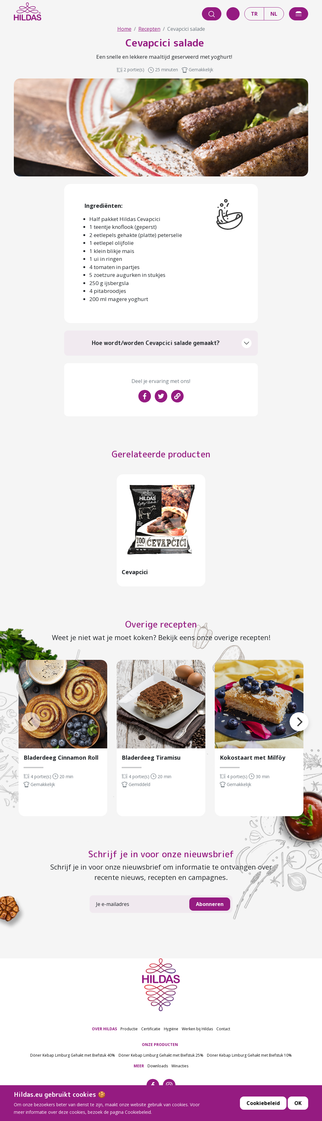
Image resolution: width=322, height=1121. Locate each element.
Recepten (149, 28)
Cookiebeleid (263, 1104)
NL (273, 14)
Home (124, 28)
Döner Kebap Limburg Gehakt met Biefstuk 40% (72, 1057)
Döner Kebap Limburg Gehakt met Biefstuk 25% (161, 1057)
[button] (289, 716)
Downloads (157, 1067)
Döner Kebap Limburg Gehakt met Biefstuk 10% (249, 1057)
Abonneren (210, 906)
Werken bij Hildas (197, 1030)
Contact (223, 1030)
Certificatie (150, 1030)
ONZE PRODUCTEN (160, 1046)
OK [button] (298, 1104)
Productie (129, 1030)
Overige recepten (161, 626)
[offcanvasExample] (298, 14)
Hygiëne (171, 1030)
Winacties (179, 1067)
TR (254, 14)
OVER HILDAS (104, 1030)
